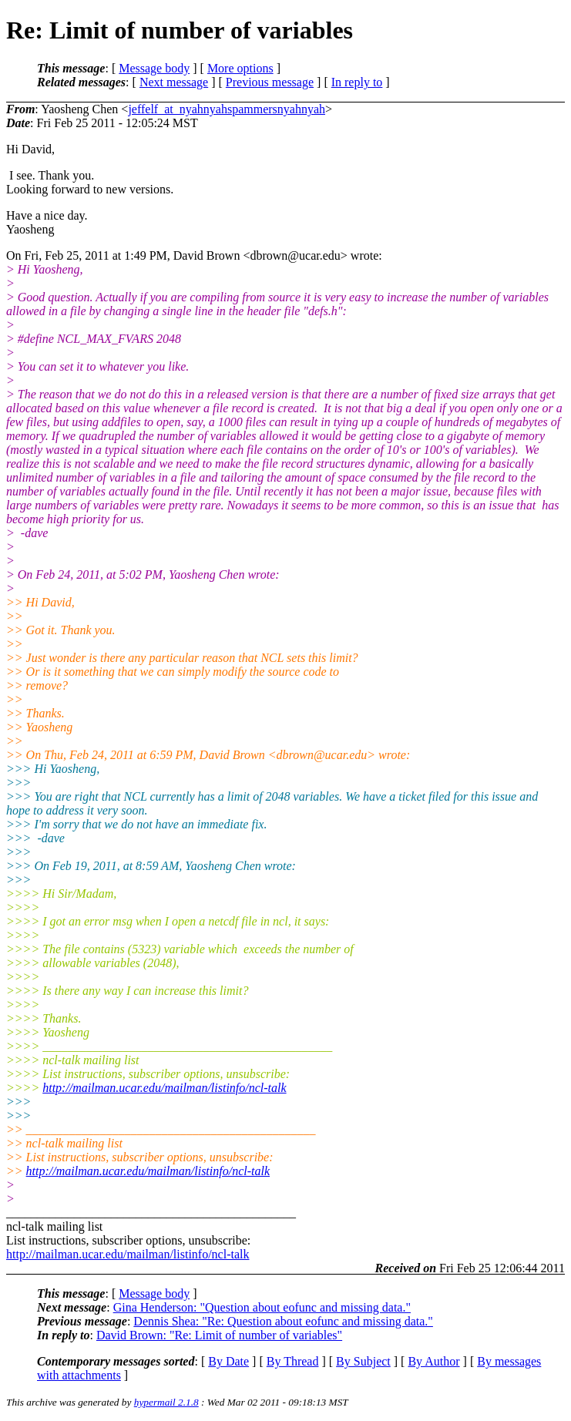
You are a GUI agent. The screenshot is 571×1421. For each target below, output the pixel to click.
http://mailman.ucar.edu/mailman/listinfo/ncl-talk (164, 1087)
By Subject (363, 1361)
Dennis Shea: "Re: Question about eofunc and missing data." (283, 1321)
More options (240, 68)
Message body (154, 68)
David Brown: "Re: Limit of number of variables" (219, 1335)
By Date (228, 1361)
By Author (433, 1361)
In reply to (357, 82)
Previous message (270, 82)
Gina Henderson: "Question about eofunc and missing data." (262, 1307)
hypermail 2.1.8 (166, 1402)
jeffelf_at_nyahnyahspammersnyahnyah (226, 109)
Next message (173, 82)
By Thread (293, 1361)
